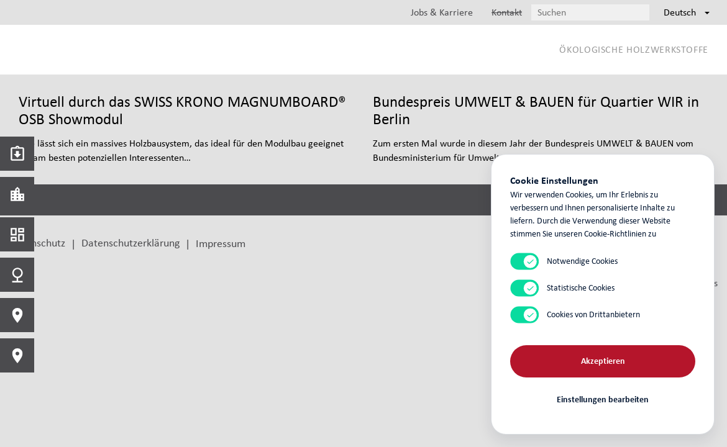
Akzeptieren (603, 360)
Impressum (220, 243)
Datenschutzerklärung (130, 242)
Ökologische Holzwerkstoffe (633, 49)
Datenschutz (37, 242)
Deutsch (687, 12)
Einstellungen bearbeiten (603, 399)
